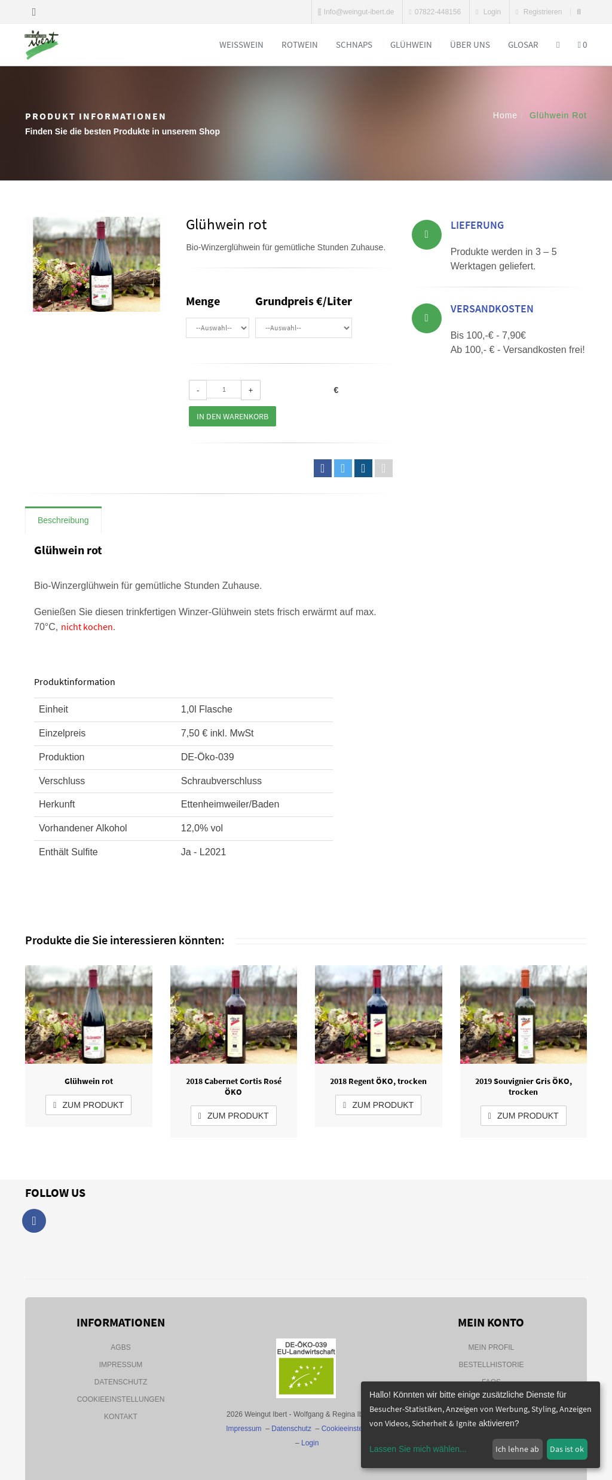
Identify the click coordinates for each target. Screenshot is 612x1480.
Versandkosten (492, 310)
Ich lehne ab (517, 1449)
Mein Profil (492, 1347)
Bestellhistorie (491, 1365)
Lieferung (477, 227)
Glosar (523, 44)
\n (217, 328)
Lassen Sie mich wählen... (418, 1449)
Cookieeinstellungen (121, 1399)
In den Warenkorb (232, 416)
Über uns (470, 44)
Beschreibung (63, 520)
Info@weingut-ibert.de (356, 12)
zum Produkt (88, 1105)
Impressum (121, 1365)
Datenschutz (120, 1382)
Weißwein (241, 44)
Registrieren (539, 12)
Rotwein (299, 44)
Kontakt (120, 1417)
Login (488, 12)
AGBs (120, 1347)
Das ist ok (567, 1449)
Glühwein (411, 44)
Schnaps (354, 44)
